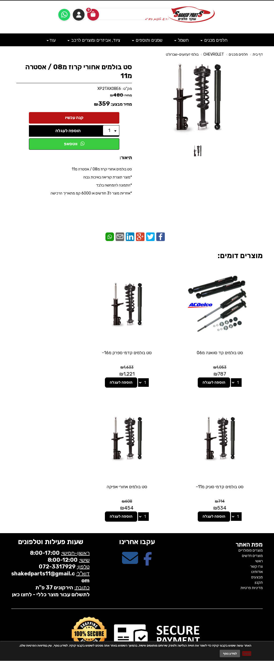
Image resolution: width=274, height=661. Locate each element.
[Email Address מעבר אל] (130, 547)
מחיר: (121, 95)
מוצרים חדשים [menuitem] (252, 540)
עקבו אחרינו (137, 527)
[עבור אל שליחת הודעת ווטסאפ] (64, 15)
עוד (51, 40)
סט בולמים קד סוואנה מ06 (223, 345)
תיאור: (126, 157)
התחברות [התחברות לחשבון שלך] (79, 15)
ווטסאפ (74, 143)
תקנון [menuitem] (259, 567)
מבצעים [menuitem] (257, 562)
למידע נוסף (230, 653)
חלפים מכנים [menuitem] (213, 40)
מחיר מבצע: (121, 104)
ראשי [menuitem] (259, 546)
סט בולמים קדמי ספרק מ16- (137, 345)
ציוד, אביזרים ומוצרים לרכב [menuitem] (93, 40)
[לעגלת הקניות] (93, 15)
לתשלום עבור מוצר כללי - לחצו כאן (51, 579)
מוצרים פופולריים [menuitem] (250, 535)
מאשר (246, 653)
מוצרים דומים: (240, 255)
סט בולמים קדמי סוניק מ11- (50, 345)
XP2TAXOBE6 (109, 88)
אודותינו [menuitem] (257, 557)
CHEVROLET (213, 54)
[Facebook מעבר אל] (147, 547)
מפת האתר (249, 529)
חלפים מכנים (238, 54)
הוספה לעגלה (68, 130)
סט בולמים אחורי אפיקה (223, 471)
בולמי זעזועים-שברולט (182, 54)
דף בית (258, 54)
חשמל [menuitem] (181, 40)
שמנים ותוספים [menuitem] (147, 40)
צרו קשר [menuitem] (256, 551)
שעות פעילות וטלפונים (50, 527)
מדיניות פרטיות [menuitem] (252, 573)
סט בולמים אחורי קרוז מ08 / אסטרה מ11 (78, 71)
